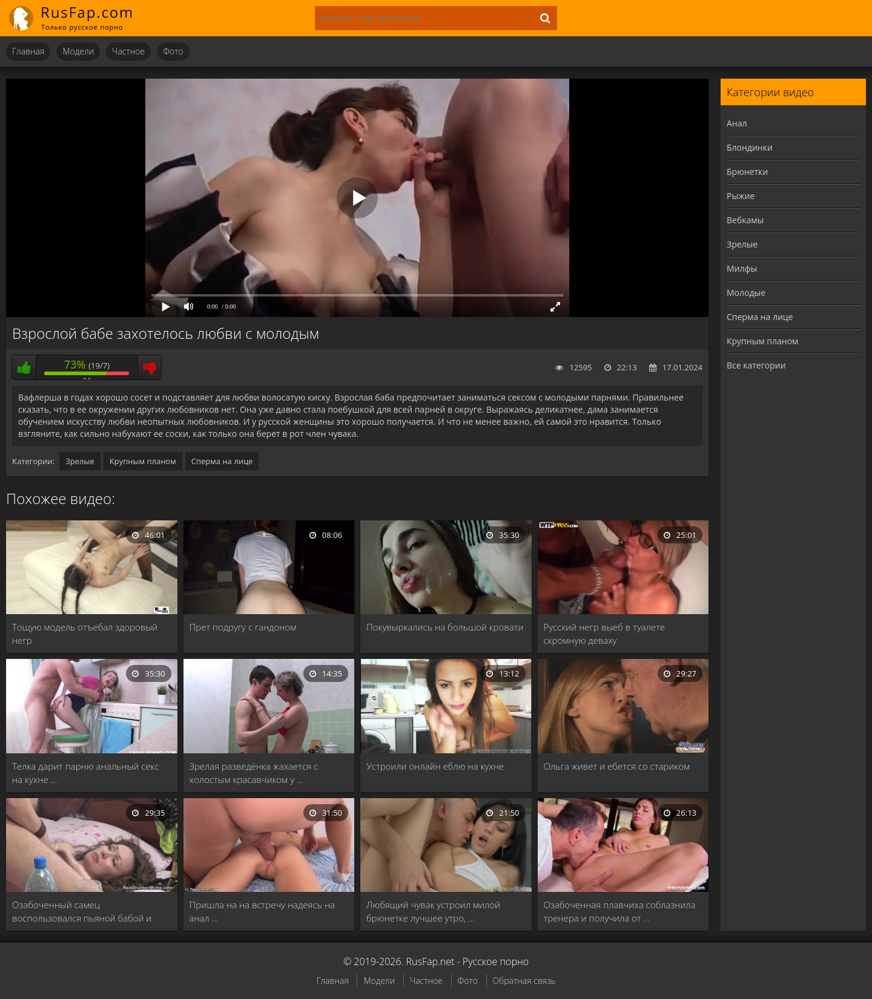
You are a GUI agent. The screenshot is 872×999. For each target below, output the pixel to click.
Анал (737, 123)
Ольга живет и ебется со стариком (617, 766)
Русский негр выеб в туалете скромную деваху (605, 633)
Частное (128, 51)
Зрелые (79, 461)
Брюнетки (747, 171)
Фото (173, 51)
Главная (28, 51)
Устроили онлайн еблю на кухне (435, 766)
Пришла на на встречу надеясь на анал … (262, 911)
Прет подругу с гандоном (243, 627)
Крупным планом (143, 461)
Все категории (756, 365)
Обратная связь (524, 980)
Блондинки (750, 147)
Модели (78, 51)
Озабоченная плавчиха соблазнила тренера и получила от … (620, 911)
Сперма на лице (222, 461)
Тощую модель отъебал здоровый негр (84, 633)
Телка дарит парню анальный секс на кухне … (85, 772)
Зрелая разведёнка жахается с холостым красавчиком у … (254, 772)
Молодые (746, 292)
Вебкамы (745, 220)
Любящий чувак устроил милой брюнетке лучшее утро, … (433, 911)
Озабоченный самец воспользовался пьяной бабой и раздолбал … (81, 912)
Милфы (742, 268)
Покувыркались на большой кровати (444, 627)
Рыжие (741, 195)
